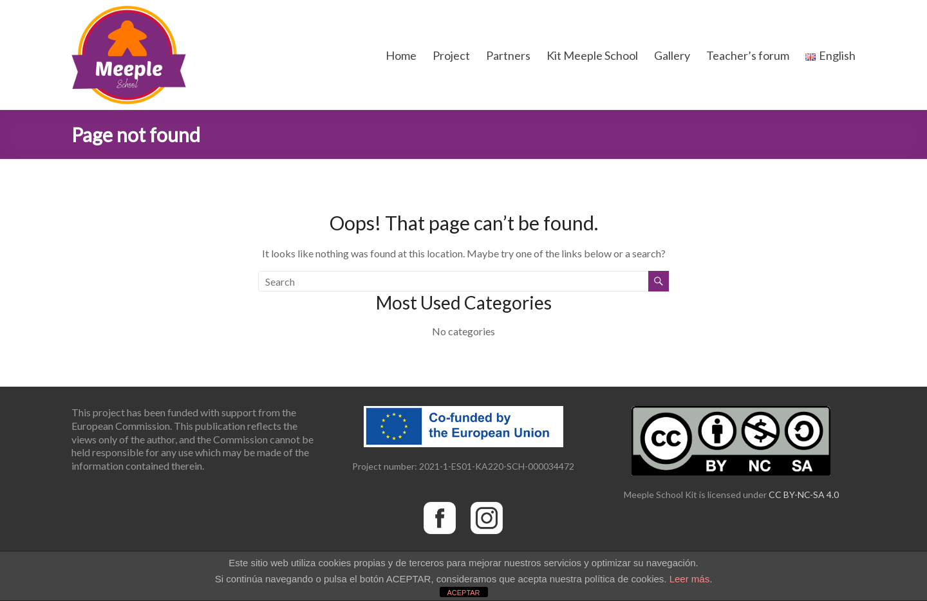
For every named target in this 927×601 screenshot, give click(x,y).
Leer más (690, 578)
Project (451, 55)
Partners (508, 55)
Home (401, 55)
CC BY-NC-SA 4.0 (804, 494)
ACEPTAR (463, 592)
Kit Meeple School (592, 55)
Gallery (672, 55)
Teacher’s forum (747, 55)
